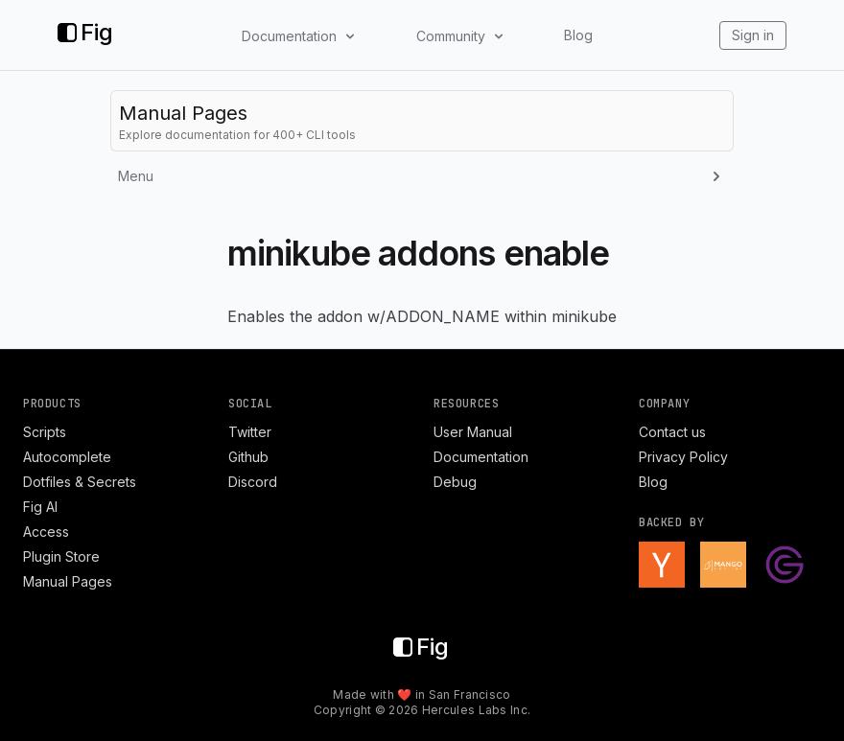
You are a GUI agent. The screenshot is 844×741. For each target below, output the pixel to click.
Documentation (481, 457)
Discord (252, 482)
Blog (578, 35)
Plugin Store (61, 556)
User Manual (473, 432)
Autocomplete (67, 457)
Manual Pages (67, 581)
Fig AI (40, 506)
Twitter (249, 432)
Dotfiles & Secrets (79, 482)
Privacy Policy (683, 457)
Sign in (753, 35)
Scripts (44, 432)
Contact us (672, 432)
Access (46, 531)
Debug (455, 482)
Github (248, 457)
